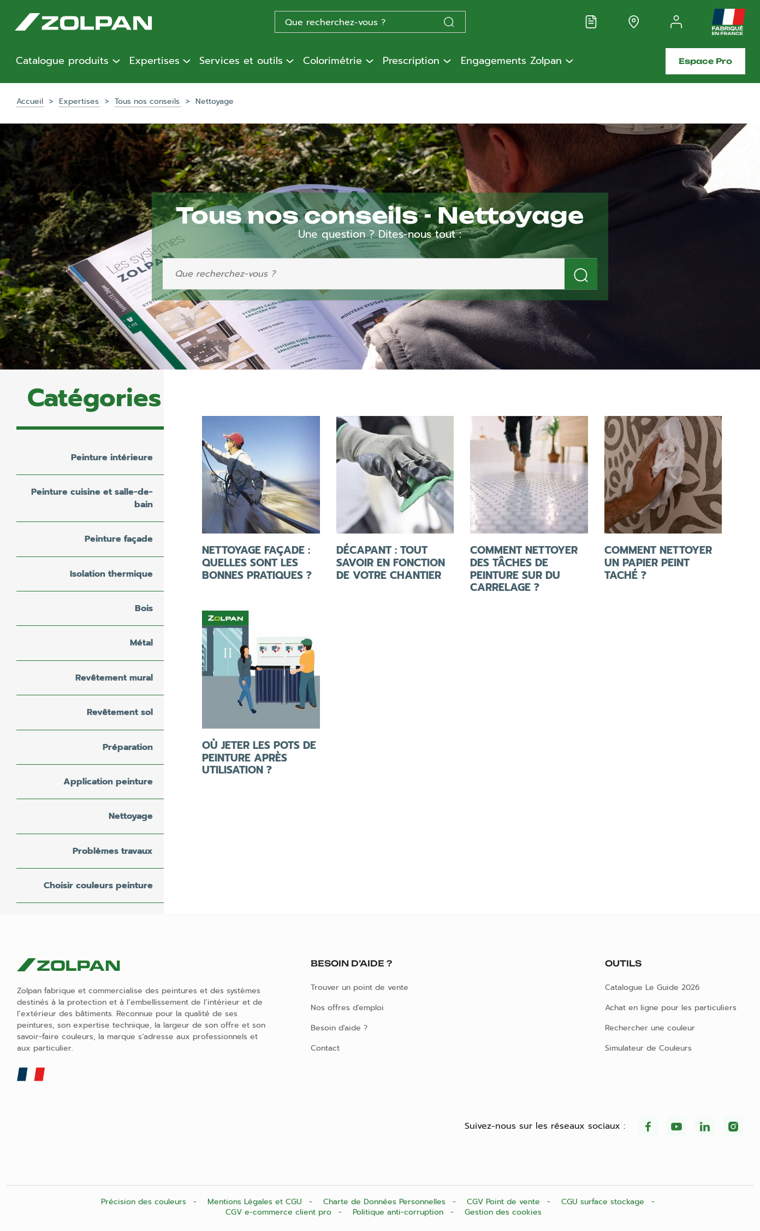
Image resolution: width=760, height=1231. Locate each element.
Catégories (94, 397)
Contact (325, 1048)
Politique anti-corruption (399, 1212)
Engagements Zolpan (511, 61)
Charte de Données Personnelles (385, 1201)
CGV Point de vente (505, 1201)
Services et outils (241, 61)
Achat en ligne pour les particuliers (671, 1007)
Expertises (154, 61)
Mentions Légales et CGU (256, 1201)
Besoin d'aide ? (339, 1028)
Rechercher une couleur (650, 1028)
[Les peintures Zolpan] (101, 22)
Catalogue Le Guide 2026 (652, 987)
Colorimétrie (332, 61)
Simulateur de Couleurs (648, 1048)
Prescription (411, 61)
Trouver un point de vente (359, 987)
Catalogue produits (62, 61)
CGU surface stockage (604, 1201)
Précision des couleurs (145, 1201)
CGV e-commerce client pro (279, 1212)
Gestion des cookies (503, 1212)
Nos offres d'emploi (347, 1007)
